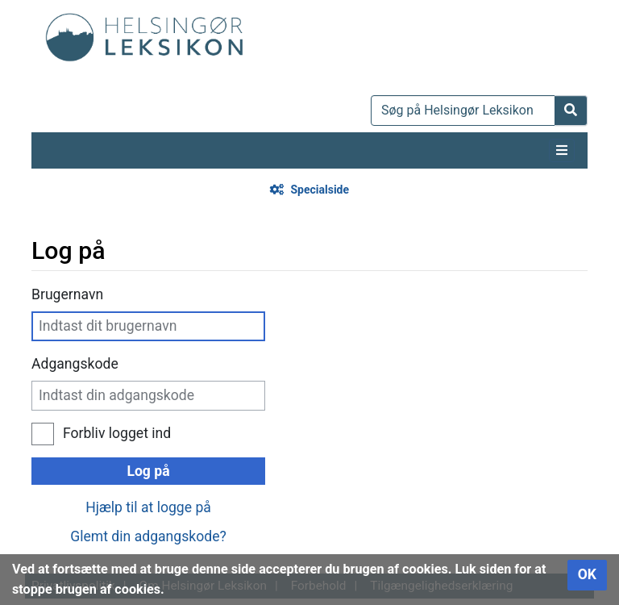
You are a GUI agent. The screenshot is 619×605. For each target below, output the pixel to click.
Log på (148, 471)
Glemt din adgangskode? (148, 536)
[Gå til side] (571, 110)
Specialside (319, 189)
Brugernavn (67, 294)
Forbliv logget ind (117, 433)
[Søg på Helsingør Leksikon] (463, 110)
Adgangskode (74, 364)
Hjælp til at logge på (148, 507)
